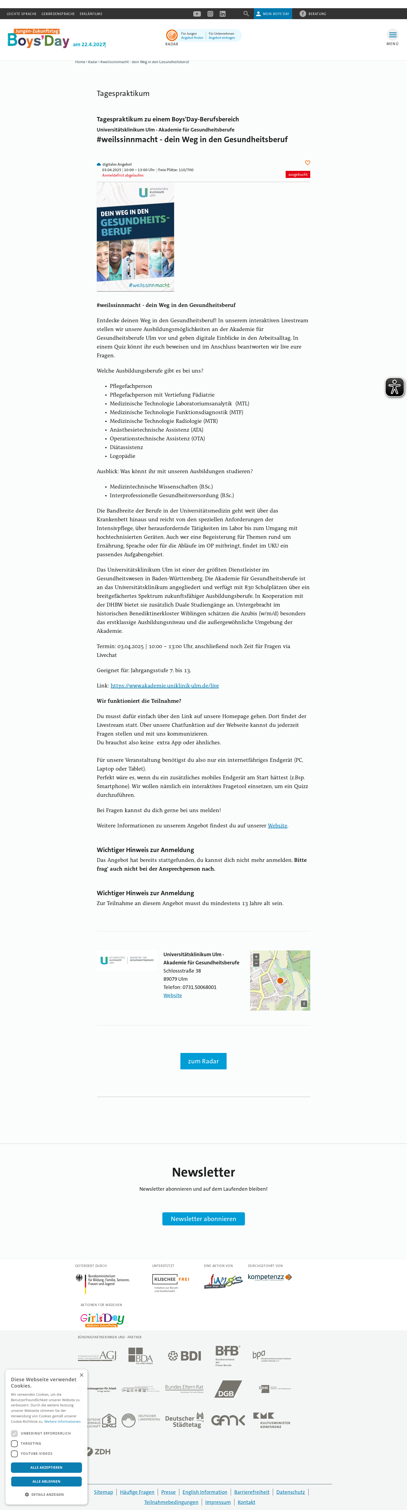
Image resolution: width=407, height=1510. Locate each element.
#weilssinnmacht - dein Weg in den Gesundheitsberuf (144, 61)
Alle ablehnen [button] (46, 1481)
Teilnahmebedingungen (171, 1502)
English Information (205, 1492)
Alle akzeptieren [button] (46, 1467)
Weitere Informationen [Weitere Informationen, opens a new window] (62, 1421)
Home (80, 61)
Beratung (318, 13)
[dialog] (46, 1437)
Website (277, 826)
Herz (308, 163)
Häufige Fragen (137, 1492)
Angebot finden (192, 38)
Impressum (218, 1502)
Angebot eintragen (222, 38)
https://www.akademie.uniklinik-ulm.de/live (165, 686)
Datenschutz (290, 1492)
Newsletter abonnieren (203, 1219)
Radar (93, 61)
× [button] (81, 1375)
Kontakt (246, 1502)
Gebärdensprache (58, 14)
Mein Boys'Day (276, 14)
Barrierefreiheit (252, 1492)
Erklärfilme (91, 14)
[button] (46, 1494)
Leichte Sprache (22, 14)
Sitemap (103, 1492)
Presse (168, 1492)
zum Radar (203, 1061)
